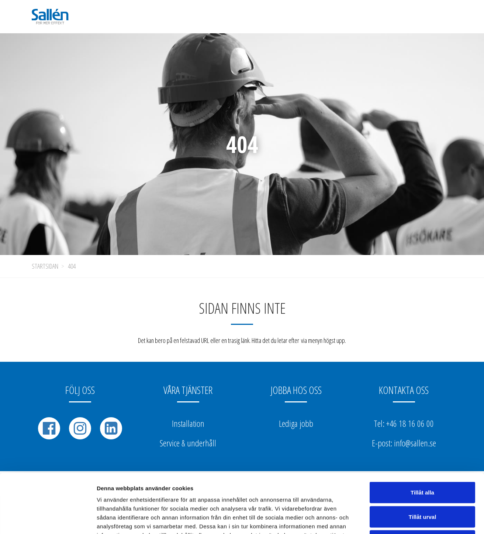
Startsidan (45, 266)
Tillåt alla (422, 437)
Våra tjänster (187, 390)
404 (72, 266)
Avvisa (422, 485)
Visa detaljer (400, 519)
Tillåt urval (422, 461)
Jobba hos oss (296, 390)
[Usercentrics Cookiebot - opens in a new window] (47, 519)
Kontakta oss (404, 390)
